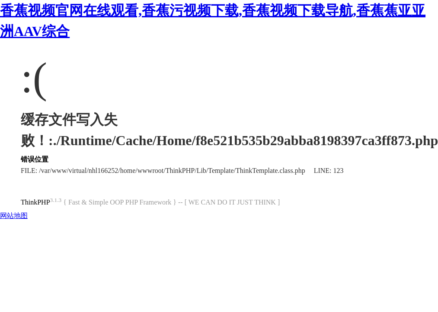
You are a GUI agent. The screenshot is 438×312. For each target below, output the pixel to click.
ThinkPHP (35, 202)
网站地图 (14, 215)
